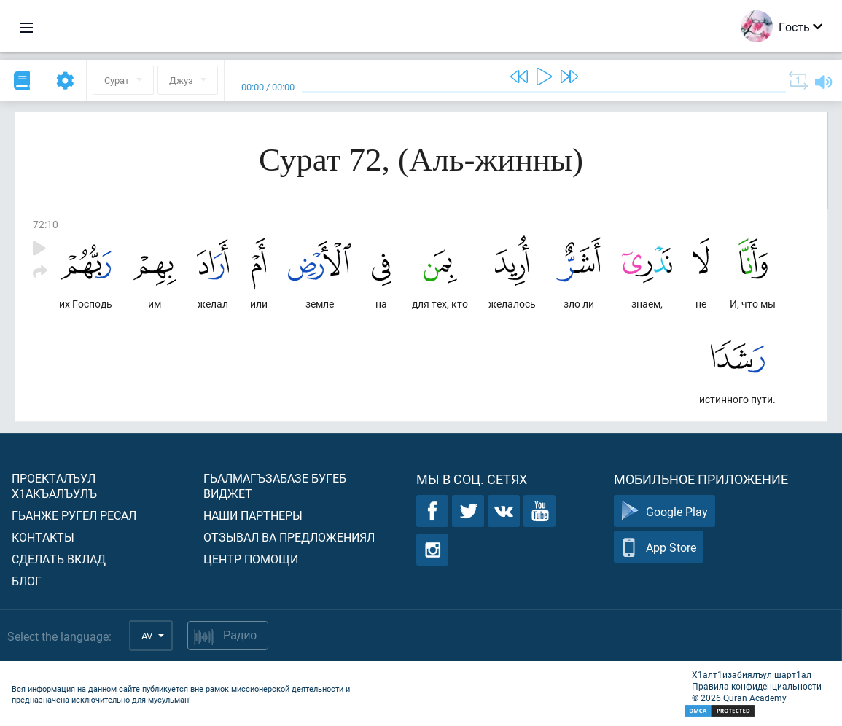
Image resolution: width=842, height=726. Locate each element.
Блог (27, 580)
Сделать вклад (59, 558)
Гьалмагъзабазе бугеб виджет (274, 485)
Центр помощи (250, 558)
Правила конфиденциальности (757, 686)
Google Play (664, 511)
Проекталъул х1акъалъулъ (54, 485)
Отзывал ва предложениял (289, 536)
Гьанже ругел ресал (74, 515)
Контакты (43, 536)
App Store (658, 547)
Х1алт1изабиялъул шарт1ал (751, 674)
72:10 (45, 224)
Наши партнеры (253, 515)
